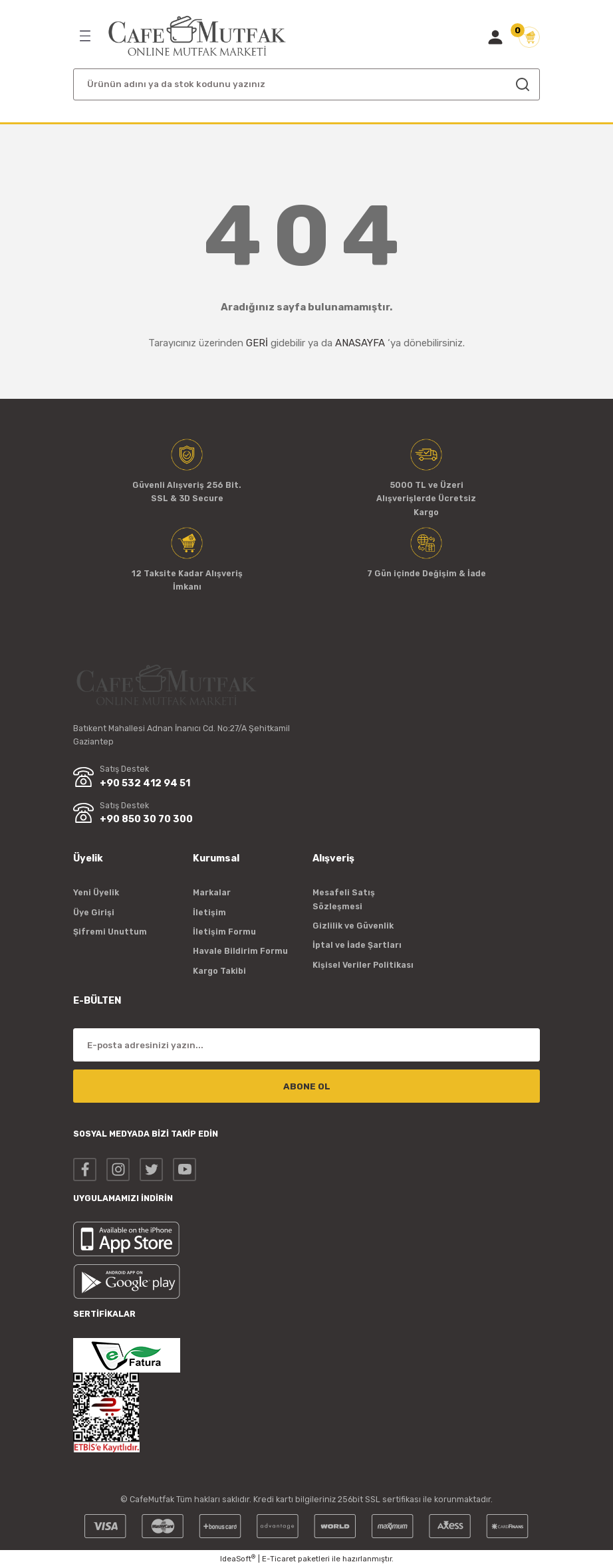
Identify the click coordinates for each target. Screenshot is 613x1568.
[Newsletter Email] (306, 1045)
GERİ (257, 343)
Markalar (212, 892)
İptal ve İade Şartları (357, 945)
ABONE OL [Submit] (306, 1086)
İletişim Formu (224, 932)
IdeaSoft (237, 1558)
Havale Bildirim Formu (240, 951)
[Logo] (197, 36)
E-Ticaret (279, 1558)
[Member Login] (495, 37)
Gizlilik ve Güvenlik (353, 926)
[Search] (306, 84)
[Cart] (529, 37)
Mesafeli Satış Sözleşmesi (343, 899)
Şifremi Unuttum (110, 932)
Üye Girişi (93, 912)
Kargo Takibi (219, 971)
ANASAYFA (360, 343)
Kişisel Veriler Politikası (363, 965)
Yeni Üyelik (96, 892)
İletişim (209, 912)
